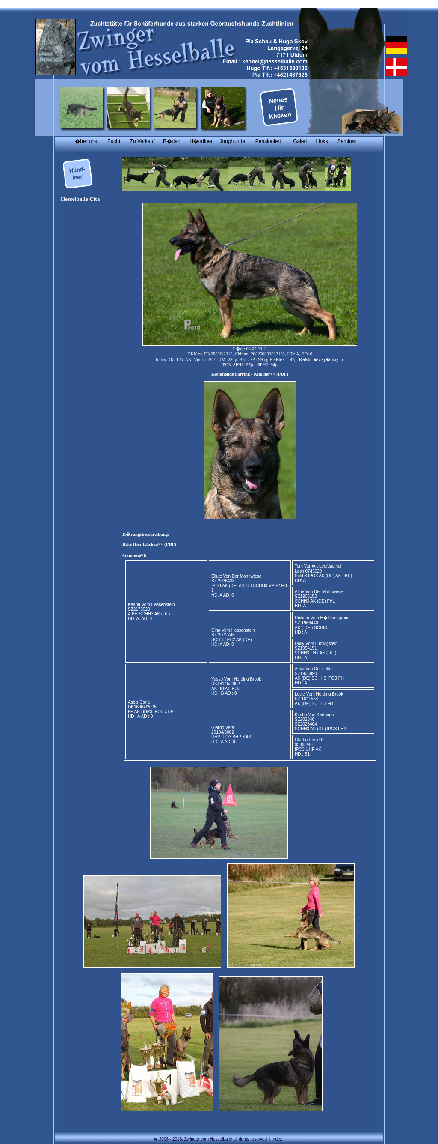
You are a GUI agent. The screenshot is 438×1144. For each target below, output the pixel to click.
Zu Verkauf (142, 141)
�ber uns (86, 141)
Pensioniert (268, 141)
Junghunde (232, 141)
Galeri (300, 141)
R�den (172, 141)
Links (322, 141)
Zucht (113, 141)
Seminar (347, 141)
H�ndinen (201, 141)
